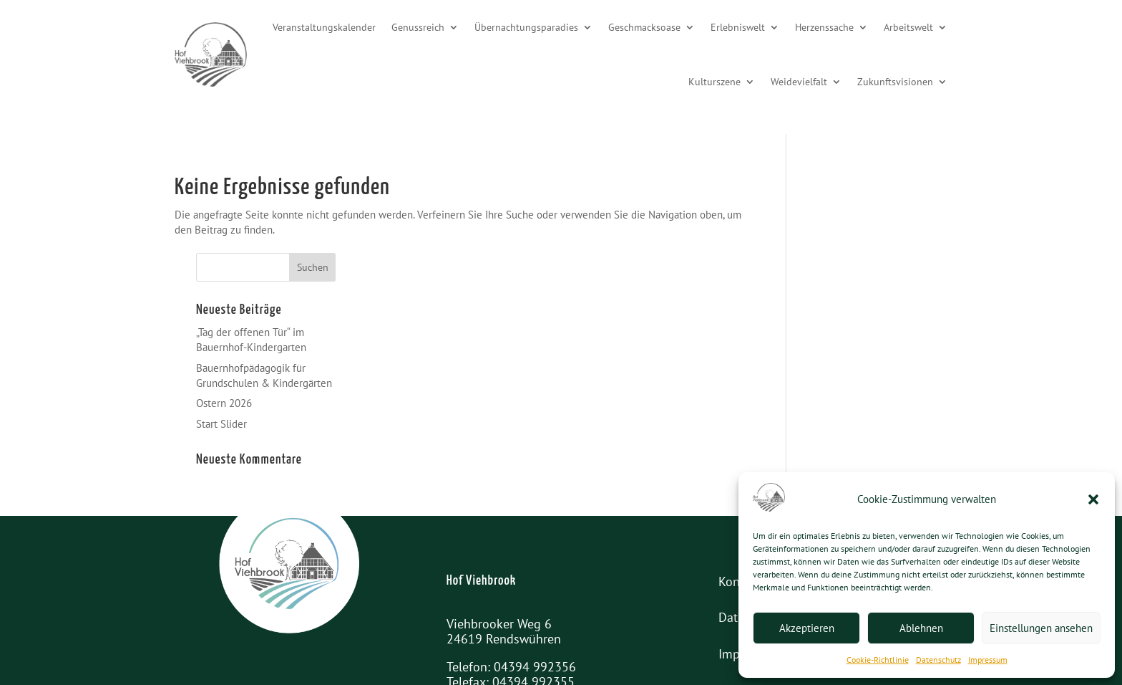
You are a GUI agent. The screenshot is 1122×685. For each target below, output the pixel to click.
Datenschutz (938, 659)
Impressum (988, 659)
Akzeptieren (806, 628)
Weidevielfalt (799, 81)
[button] (1093, 499)
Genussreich (417, 27)
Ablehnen (921, 628)
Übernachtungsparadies (526, 27)
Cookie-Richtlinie (878, 659)
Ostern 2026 (836, 325)
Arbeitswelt (908, 27)
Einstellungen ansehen (1041, 628)
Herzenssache (824, 27)
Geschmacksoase (644, 27)
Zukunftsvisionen (895, 81)
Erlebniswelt (738, 27)
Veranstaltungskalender (324, 27)
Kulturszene (714, 81)
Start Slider (833, 346)
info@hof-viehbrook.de (553, 619)
